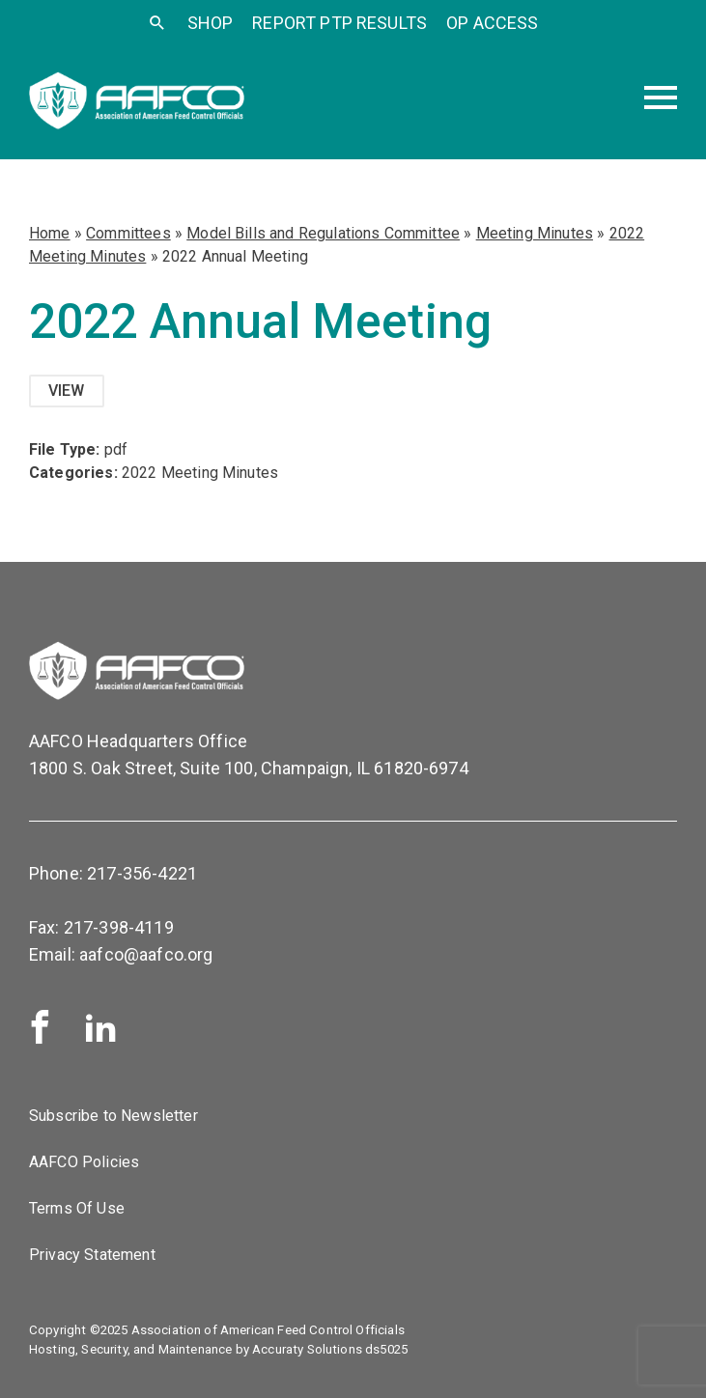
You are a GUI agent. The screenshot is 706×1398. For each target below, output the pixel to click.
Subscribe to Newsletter (113, 1115)
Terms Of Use (77, 1208)
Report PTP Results (339, 23)
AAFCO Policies (84, 1162)
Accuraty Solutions (307, 1349)
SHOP (210, 23)
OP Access (492, 23)
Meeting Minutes (534, 233)
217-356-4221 (142, 873)
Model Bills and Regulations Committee (323, 233)
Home (50, 233)
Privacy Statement (92, 1254)
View (66, 390)
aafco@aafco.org (145, 954)
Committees (128, 233)
